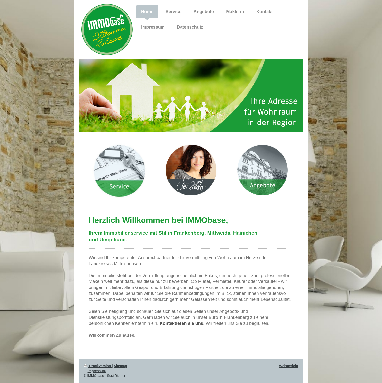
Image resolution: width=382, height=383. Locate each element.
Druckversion (98, 366)
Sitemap (120, 366)
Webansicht (288, 366)
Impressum (97, 371)
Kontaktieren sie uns (181, 323)
